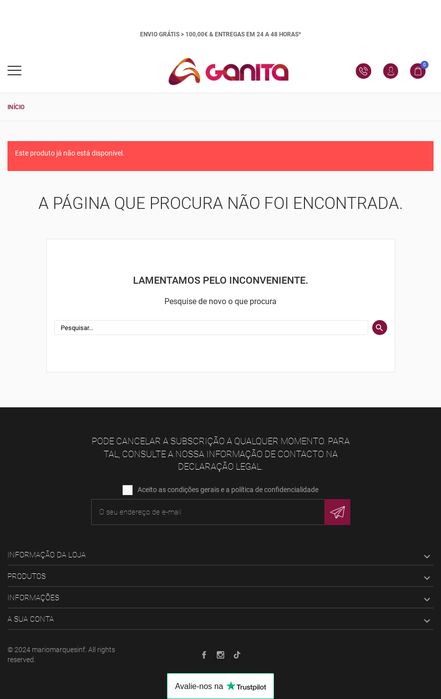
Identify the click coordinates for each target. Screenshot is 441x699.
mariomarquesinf (58, 650)
